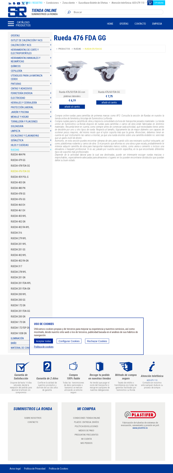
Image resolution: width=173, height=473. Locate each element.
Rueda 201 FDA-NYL (21, 283)
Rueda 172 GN (18, 305)
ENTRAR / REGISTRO (32, 2)
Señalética (17, 140)
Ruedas (15, 149)
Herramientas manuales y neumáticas (25, 60)
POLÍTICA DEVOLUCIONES (86, 426)
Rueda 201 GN (18, 277)
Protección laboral (22, 107)
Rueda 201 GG (18, 249)
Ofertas (124, 23)
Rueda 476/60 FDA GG (109, 92)
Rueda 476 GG (18, 199)
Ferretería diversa (22, 93)
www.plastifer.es (140, 428)
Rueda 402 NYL (18, 255)
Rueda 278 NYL (18, 271)
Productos (64, 48)
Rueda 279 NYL (18, 238)
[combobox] (118, 12)
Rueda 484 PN (18, 154)
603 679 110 (152, 380)
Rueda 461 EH (18, 210)
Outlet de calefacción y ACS (26, 40)
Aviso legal (15, 468)
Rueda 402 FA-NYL (20, 227)
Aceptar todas (43, 341)
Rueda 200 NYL (18, 294)
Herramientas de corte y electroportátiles (25, 51)
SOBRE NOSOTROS (32, 418)
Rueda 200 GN (18, 316)
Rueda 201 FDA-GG (20, 311)
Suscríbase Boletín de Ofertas (93, 2)
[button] (19, 23)
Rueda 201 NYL (18, 244)
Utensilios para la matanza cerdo (26, 77)
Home (110, 23)
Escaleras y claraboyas (25, 135)
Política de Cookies (58, 468)
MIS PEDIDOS (86, 443)
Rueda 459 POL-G (19, 176)
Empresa (157, 23)
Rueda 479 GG (18, 160)
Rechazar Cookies (97, 341)
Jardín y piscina (20, 112)
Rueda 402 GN (18, 221)
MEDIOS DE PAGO (86, 430)
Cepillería (16, 70)
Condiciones (52, 2)
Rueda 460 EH (18, 204)
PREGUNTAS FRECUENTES (86, 434)
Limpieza (15, 131)
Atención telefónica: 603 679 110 (127, 2)
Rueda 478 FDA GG (20, 165)
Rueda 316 (16, 232)
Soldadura (17, 126)
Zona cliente (68, 2)
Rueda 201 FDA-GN (20, 288)
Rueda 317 (16, 266)
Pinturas (16, 83)
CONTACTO (33, 422)
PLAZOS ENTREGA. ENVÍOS (86, 422)
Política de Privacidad (34, 468)
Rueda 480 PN (18, 188)
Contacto (140, 23)
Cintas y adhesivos (21, 88)
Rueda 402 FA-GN (19, 260)
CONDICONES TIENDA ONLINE (86, 418)
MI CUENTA (86, 439)
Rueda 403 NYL (18, 216)
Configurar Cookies (69, 341)
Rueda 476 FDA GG (20, 171)
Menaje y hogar (20, 116)
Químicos (16, 66)
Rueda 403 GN (18, 182)
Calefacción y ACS (21, 45)
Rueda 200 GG (18, 299)
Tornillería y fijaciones (24, 121)
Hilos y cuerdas (20, 145)
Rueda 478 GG (18, 193)
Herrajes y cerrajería (24, 102)
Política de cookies (43, 346)
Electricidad (18, 98)
